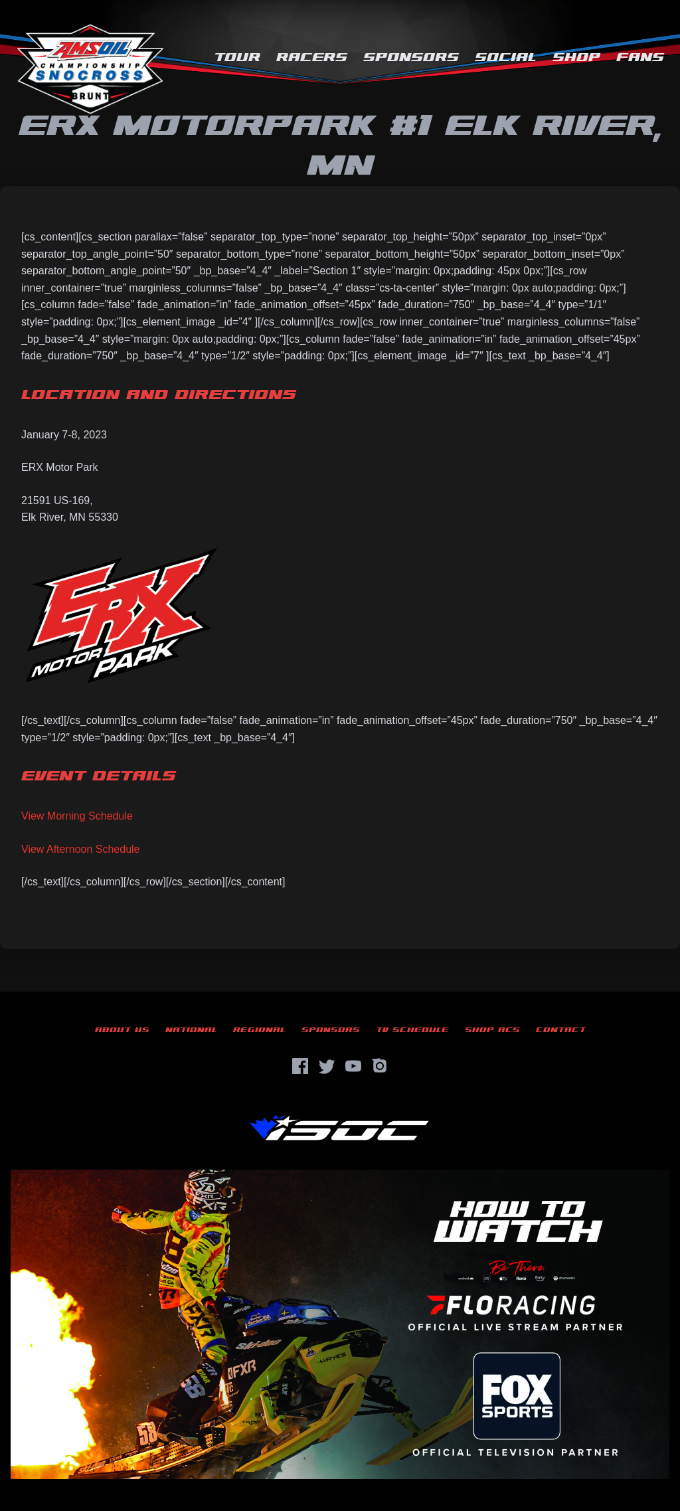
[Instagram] (380, 1066)
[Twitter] (327, 1066)
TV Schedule (412, 1029)
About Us (122, 1029)
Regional (259, 1029)
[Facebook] (300, 1066)
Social (506, 57)
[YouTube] (353, 1066)
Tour (237, 57)
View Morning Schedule (77, 816)
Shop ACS (492, 1029)
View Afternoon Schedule (80, 849)
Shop (576, 57)
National (191, 1029)
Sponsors (411, 57)
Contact (561, 1029)
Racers (311, 57)
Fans (640, 57)
